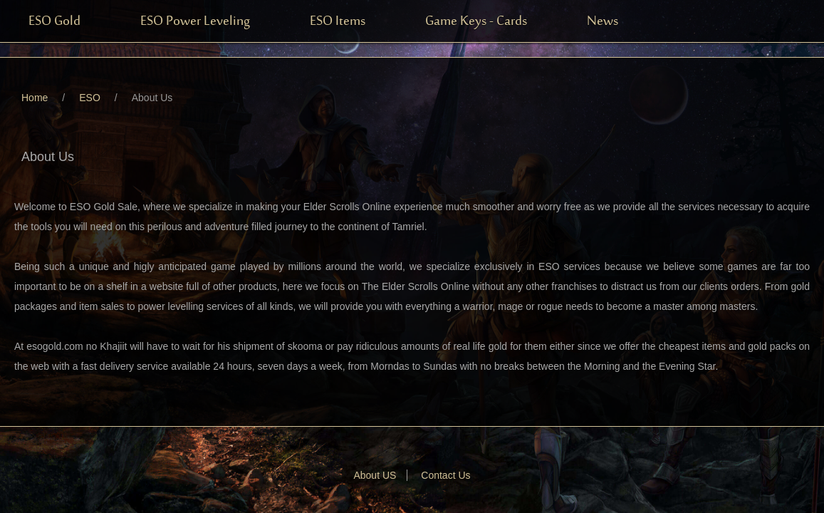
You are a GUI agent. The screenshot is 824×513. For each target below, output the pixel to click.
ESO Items (337, 21)
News (602, 21)
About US (374, 475)
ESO (89, 97)
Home (34, 97)
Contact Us (445, 475)
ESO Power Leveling (195, 21)
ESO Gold (54, 21)
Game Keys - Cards (476, 21)
